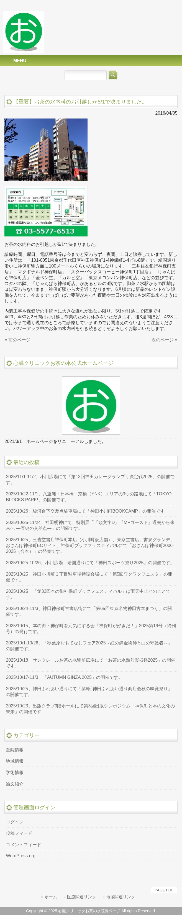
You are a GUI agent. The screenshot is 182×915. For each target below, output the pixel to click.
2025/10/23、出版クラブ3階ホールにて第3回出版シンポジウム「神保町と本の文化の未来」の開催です (90, 709)
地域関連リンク (120, 896)
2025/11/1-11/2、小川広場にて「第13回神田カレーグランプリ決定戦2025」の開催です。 (90, 479)
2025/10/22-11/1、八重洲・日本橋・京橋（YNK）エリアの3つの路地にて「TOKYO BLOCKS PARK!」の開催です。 (88, 496)
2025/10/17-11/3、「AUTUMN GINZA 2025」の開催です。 (64, 677)
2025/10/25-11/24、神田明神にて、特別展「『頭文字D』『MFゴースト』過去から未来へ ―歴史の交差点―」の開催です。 (90, 525)
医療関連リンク (81, 896)
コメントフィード (23, 844)
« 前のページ (17, 339)
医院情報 (15, 749)
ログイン (15, 822)
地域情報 (15, 761)
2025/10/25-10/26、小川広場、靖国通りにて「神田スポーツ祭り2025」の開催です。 (90, 562)
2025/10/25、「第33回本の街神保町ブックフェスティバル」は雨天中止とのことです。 (88, 594)
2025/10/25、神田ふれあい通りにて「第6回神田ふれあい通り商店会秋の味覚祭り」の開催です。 (89, 691)
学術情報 (15, 772)
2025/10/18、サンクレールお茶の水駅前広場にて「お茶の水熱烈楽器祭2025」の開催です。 (90, 663)
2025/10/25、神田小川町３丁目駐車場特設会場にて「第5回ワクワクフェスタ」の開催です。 (89, 577)
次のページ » (164, 339)
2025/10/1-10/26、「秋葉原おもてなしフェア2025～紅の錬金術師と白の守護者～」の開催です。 (89, 646)
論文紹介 (15, 784)
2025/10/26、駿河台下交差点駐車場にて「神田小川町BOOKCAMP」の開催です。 (87, 511)
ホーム (51, 896)
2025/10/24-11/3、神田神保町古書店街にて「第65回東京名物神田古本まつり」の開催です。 (88, 611)
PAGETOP (164, 890)
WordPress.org (20, 855)
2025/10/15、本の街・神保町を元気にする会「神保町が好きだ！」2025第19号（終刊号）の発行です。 (91, 628)
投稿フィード (19, 833)
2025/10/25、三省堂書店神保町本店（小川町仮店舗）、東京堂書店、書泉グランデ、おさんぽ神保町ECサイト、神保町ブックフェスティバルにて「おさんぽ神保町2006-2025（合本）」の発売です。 (90, 545)
